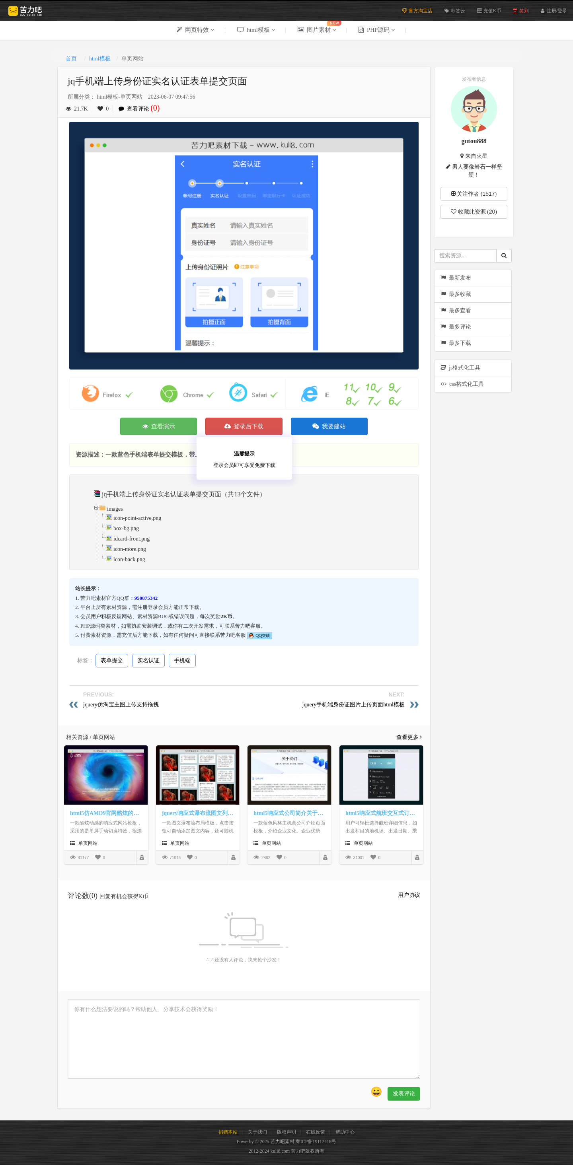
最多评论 (455, 327)
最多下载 (455, 343)
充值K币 (489, 11)
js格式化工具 (460, 368)
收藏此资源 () (474, 211)
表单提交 (112, 660)
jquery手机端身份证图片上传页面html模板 (353, 705)
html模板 (100, 59)
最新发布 (455, 278)
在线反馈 (315, 1132)
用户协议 (409, 895)
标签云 (454, 11)
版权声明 (286, 1132)
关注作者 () (474, 194)
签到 (520, 11)
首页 (71, 59)
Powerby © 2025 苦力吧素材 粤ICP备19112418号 (286, 1141)
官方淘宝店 (417, 11)
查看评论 (141, 109)
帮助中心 (345, 1132)
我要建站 (329, 426)
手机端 (182, 660)
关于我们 (257, 1132)
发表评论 (404, 1094)
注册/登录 (557, 10)
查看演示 (158, 426)
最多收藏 (455, 294)
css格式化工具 (462, 384)
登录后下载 (244, 426)
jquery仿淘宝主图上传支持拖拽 (121, 705)
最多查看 (455, 310)
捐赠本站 (228, 1132)
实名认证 (148, 660)
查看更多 (409, 737)
